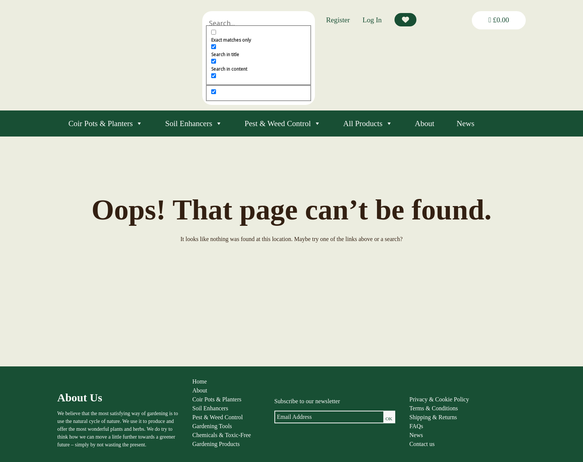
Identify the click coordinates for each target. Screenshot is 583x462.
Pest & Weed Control (283, 123)
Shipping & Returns (397, 419)
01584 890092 (470, 439)
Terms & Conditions (398, 410)
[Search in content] (232, 61)
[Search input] (268, 23)
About (425, 123)
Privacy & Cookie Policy (403, 401)
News (465, 123)
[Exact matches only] (232, 32)
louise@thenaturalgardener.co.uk (489, 447)
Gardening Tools (194, 428)
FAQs (380, 428)
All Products (368, 123)
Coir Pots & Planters (105, 123)
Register (338, 20)
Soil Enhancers (193, 123)
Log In (372, 20)
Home (181, 384)
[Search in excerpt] (232, 75)
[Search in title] (232, 46)
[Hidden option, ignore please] (232, 91)
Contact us (386, 446)
